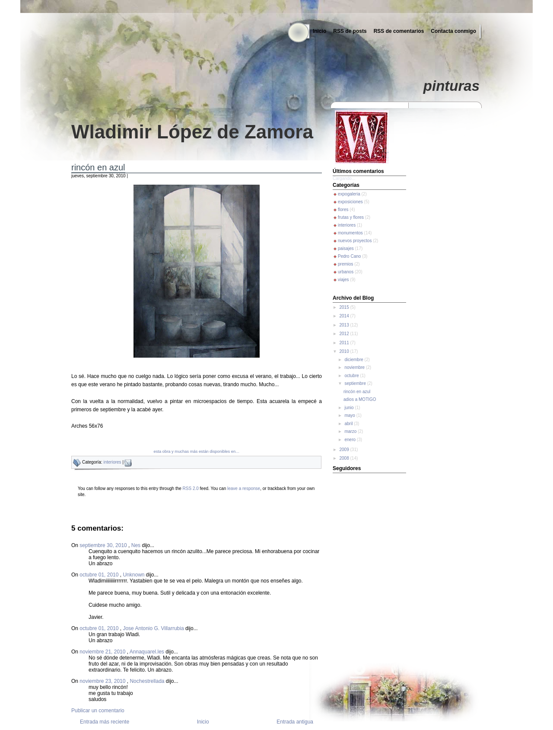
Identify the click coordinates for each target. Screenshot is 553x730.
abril (349, 423)
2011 (344, 342)
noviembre (354, 367)
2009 (344, 449)
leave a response (243, 488)
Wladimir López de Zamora (192, 131)
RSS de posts (349, 31)
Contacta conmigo (453, 31)
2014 (344, 316)
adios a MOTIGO (359, 399)
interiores (112, 462)
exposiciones (350, 201)
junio (349, 407)
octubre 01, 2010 (99, 575)
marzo (351, 431)
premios (345, 264)
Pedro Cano (349, 256)
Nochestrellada (147, 681)
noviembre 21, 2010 (103, 652)
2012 (344, 333)
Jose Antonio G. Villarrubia (153, 628)
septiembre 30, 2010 (103, 545)
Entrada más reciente (104, 722)
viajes (343, 279)
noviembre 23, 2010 (103, 681)
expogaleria (349, 194)
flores (343, 209)
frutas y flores (351, 217)
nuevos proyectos (355, 240)
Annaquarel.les (147, 652)
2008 (344, 458)
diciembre (354, 359)
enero (350, 439)
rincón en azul (98, 167)
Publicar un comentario (97, 711)
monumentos (350, 233)
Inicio (319, 31)
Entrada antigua (294, 722)
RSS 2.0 (191, 488)
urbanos (345, 271)
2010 (344, 351)
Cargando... (344, 178)
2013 (344, 325)
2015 (344, 307)
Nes (135, 545)
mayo (350, 415)
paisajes (346, 248)
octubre (352, 375)
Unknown (133, 575)
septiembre (355, 383)
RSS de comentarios (399, 31)
